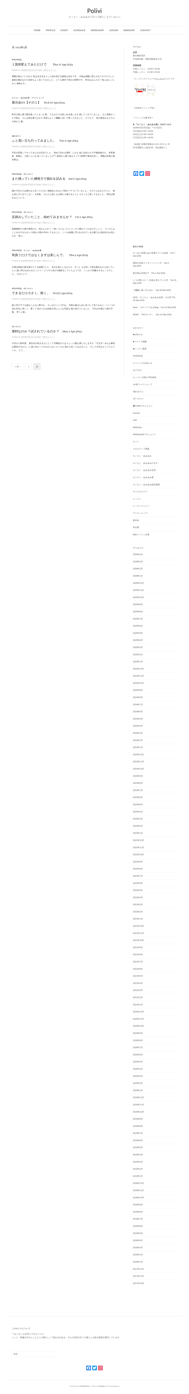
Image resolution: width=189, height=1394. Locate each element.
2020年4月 (138, 1069)
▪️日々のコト (28, 174)
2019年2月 (138, 1169)
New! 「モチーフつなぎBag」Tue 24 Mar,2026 (154, 307)
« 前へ (18, 366)
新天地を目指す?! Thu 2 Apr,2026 (149, 273)
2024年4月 (138, 726)
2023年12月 (138, 754)
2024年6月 (138, 711)
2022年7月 (138, 876)
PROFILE (50, 30)
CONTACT (145, 30)
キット (136, 441)
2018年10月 (138, 1197)
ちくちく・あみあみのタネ (145, 463)
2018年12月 (138, 1183)
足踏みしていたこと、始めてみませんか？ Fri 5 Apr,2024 (52, 217)
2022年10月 (138, 854)
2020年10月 (138, 1026)
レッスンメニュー (141, 506)
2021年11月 (138, 933)
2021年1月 (138, 1004)
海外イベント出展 (141, 534)
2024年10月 (138, 683)
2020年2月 (138, 1083)
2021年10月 (138, 940)
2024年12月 (138, 669)
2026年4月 (138, 554)
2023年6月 (138, 797)
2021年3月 (138, 990)
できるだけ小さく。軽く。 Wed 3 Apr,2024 (42, 293)
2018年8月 (138, 1212)
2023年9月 (138, 776)
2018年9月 (138, 1204)
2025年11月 (138, 590)
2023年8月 (138, 783)
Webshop (137, 427)
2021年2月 (138, 997)
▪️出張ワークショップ (142, 384)
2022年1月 (138, 919)
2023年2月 (138, 826)
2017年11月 (138, 1276)
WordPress (85, 1386)
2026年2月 (138, 568)
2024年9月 (138, 690)
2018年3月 (138, 1247)
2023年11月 (138, 761)
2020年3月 (138, 1076)
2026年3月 (138, 561)
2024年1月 (138, 747)
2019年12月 (138, 1097)
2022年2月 (138, 912)
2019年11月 (138, 1104)
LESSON (113, 30)
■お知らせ (137, 334)
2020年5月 (138, 1061)
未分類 (136, 527)
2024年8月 (138, 697)
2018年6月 (138, 1226)
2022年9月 (138, 862)
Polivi (94, 11)
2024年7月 (138, 704)
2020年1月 (138, 1090)
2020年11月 (138, 1019)
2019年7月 (138, 1133)
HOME (37, 30)
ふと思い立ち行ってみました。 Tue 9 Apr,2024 (45, 141)
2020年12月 (138, 1012)
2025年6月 (138, 626)
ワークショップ (37, 98)
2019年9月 (138, 1119)
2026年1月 (138, 576)
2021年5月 (138, 976)
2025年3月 (138, 647)
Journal (136, 413)
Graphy (101, 1386)
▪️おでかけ (137, 370)
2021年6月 (138, 969)
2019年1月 (138, 1176)
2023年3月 (138, 819)
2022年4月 (138, 897)
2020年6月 (138, 1054)
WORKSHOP (97, 30)
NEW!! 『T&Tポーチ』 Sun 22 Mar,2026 (152, 314)
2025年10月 (138, 597)
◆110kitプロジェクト (143, 406)
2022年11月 (138, 847)
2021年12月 (138, 926)
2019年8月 (138, 1126)
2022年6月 (138, 883)
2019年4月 (138, 1154)
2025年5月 (138, 633)
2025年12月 (138, 583)
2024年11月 (138, 676)
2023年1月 (138, 833)
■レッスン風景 (139, 348)
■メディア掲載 (139, 341)
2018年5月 (138, 1233)
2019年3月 (138, 1162)
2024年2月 (138, 740)
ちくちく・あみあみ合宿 (144, 470)
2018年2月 (138, 1254)
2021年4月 (138, 983)
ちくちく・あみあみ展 (21, 98)
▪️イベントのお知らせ (142, 363)
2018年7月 (138, 1219)
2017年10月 (138, 1283)
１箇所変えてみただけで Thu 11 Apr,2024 (42, 64)
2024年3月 (138, 733)
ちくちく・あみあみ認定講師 (146, 484)
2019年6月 (138, 1140)
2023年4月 (138, 812)
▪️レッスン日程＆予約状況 (144, 377)
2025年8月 (138, 611)
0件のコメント (50, 70)
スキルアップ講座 (141, 449)
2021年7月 (138, 962)
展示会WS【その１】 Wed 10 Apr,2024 (38, 103)
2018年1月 (138, 1262)
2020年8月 (138, 1040)
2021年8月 (138, 954)
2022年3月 (138, 904)
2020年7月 (138, 1047)
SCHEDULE (79, 30)
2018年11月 (138, 1190)
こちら (161, 78)
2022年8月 (138, 869)
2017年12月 (138, 1269)
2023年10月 (138, 769)
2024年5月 (138, 719)
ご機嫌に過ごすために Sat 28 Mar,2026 (152, 290)
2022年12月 (138, 840)
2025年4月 (138, 640)
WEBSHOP (129, 30)
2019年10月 (138, 1112)
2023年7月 (138, 790)
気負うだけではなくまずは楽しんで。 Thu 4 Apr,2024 (50, 255)
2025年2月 (138, 654)
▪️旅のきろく (16, 136)
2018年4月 (138, 1240)
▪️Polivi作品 (17, 60)
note (135, 420)
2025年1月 (138, 661)
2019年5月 (138, 1147)
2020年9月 (138, 1033)
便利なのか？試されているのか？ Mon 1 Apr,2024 (47, 331)
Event (64, 30)
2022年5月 (138, 890)
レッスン (137, 499)
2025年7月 (138, 619)
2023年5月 (138, 804)
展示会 (136, 520)
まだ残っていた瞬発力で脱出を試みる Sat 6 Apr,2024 (49, 179)
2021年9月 (138, 947)
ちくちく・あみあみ (142, 456)
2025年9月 (138, 604)
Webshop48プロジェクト (144, 434)
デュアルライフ (140, 491)
